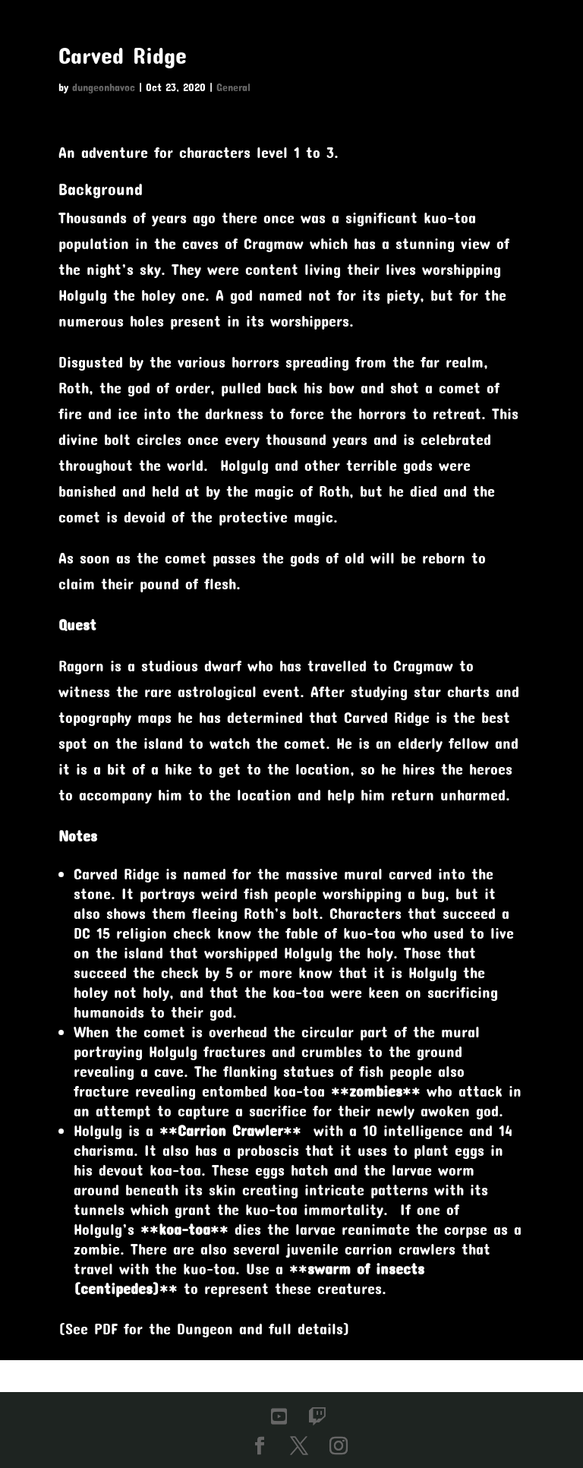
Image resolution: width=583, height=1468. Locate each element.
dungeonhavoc (103, 87)
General (233, 87)
